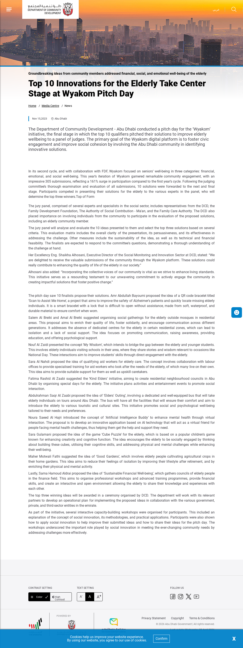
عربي (216, 9)
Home (32, 105)
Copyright (177, 618)
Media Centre (50, 105)
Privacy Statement (154, 618)
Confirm (161, 639)
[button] (236, 312)
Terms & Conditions (202, 618)
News (68, 105)
